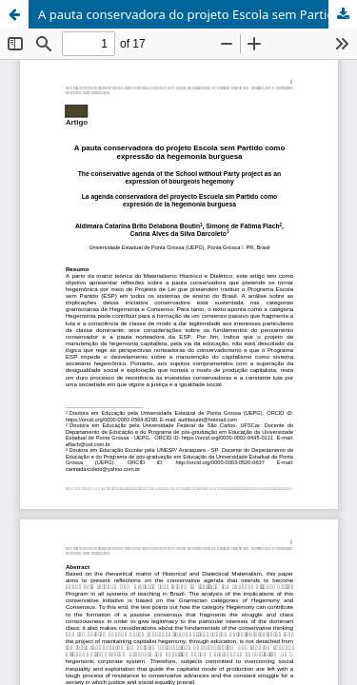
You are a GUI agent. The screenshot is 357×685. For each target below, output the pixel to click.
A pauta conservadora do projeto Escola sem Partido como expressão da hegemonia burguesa (197, 14)
